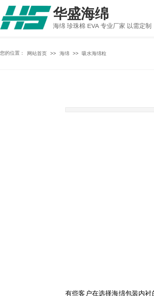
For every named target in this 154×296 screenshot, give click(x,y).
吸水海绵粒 (94, 53)
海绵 (64, 53)
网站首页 (37, 53)
